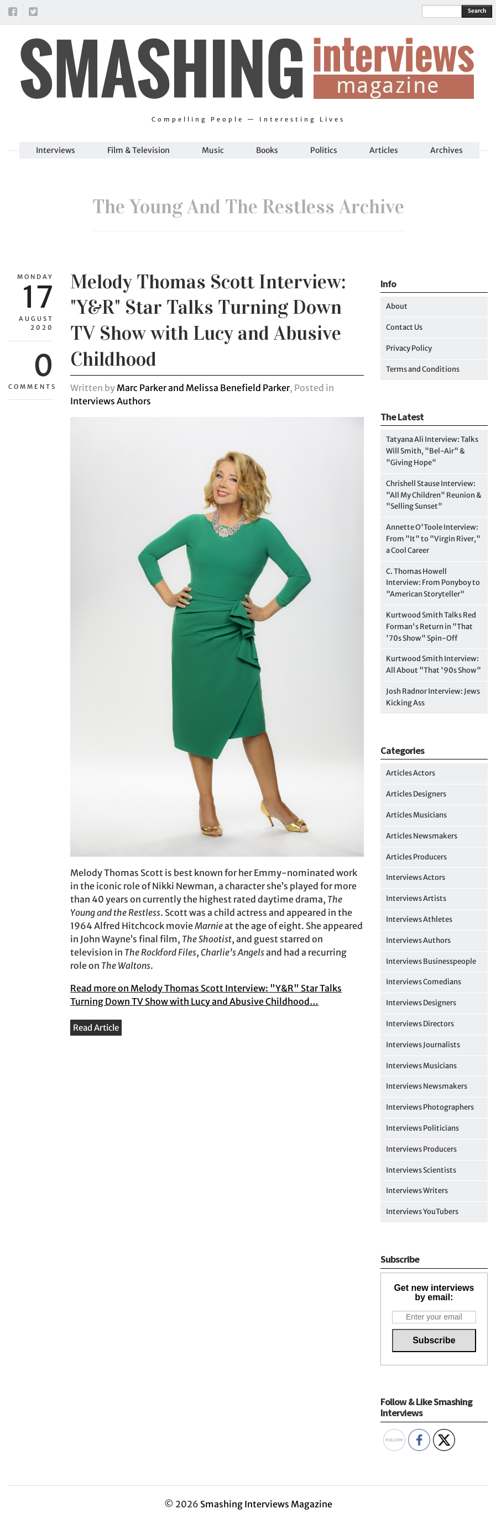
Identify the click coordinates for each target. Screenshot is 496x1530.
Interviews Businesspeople (431, 961)
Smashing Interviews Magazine (266, 1504)
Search (477, 10)
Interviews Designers (421, 1002)
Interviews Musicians (421, 1065)
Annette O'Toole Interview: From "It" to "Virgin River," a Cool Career (433, 539)
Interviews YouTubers (422, 1211)
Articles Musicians (416, 815)
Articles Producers (416, 857)
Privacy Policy (409, 348)
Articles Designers (416, 794)
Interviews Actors (415, 877)
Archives (446, 150)
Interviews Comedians (423, 981)
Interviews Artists (416, 898)
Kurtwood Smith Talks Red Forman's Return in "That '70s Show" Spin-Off (431, 626)
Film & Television (138, 150)
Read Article (96, 1027)
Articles (383, 150)
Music (213, 150)
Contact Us (404, 327)
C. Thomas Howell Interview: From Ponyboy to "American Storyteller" (433, 583)
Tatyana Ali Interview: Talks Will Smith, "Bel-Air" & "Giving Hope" (432, 451)
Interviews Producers (421, 1149)
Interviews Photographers (430, 1107)
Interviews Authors (110, 401)
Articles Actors (410, 773)
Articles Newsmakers (421, 836)
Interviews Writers (417, 1190)
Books (267, 150)
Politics (323, 150)
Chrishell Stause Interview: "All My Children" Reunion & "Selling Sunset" (434, 495)
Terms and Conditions (423, 369)
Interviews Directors (420, 1023)
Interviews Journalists (423, 1044)
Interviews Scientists (421, 1170)
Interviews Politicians (422, 1128)
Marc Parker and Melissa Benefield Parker (203, 387)
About (397, 306)
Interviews (55, 150)
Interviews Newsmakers (426, 1086)
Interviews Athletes (419, 919)
